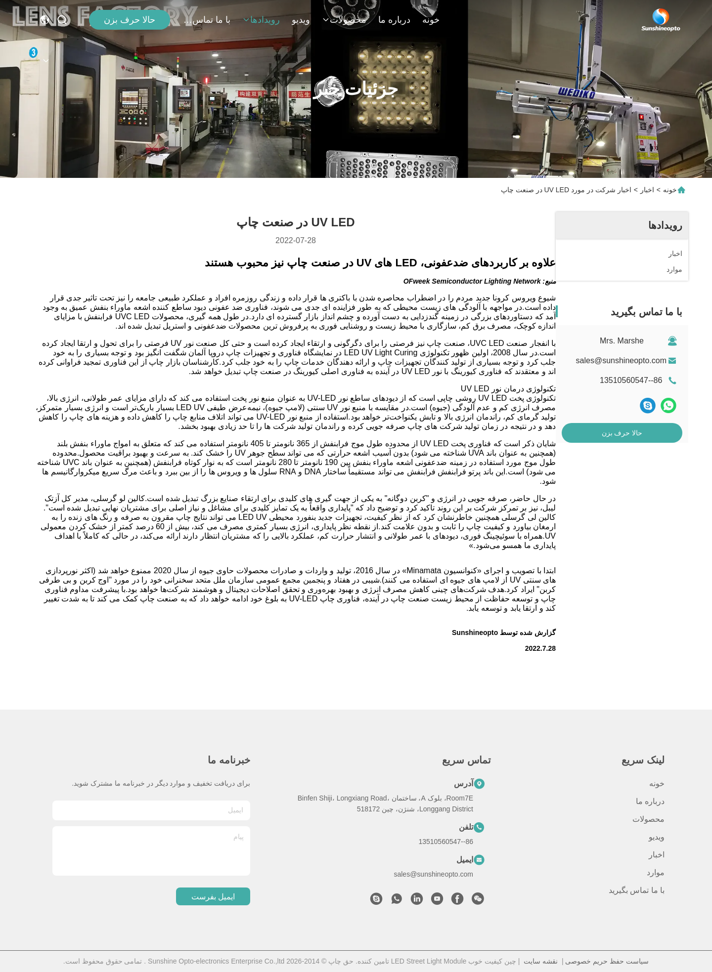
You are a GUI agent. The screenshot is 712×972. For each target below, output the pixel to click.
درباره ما (394, 20)
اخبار (647, 190)
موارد (656, 872)
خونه (431, 20)
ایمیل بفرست (213, 896)
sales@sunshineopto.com (621, 360)
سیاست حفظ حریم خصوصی (607, 961)
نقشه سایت (541, 961)
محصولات (344, 20)
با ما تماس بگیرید (206, 20)
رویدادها (261, 20)
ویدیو (301, 20)
